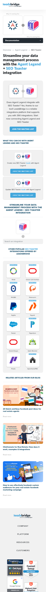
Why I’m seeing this (12, 14)
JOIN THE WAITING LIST (23, 129)
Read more (7, 416)
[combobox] (23, 241)
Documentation (12, 40)
